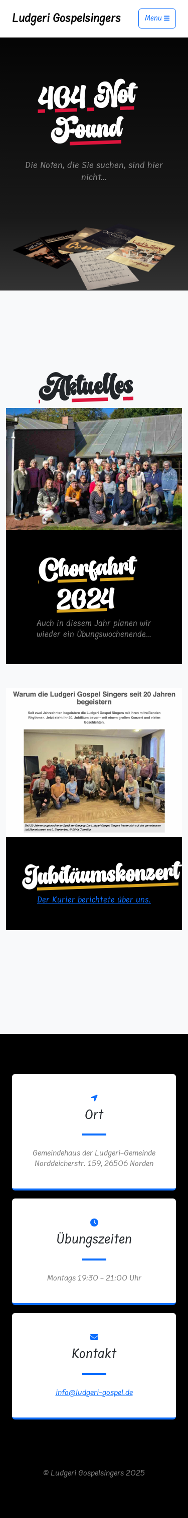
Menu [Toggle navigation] (157, 19)
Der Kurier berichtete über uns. (94, 900)
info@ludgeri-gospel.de (94, 1392)
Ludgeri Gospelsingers (66, 18)
